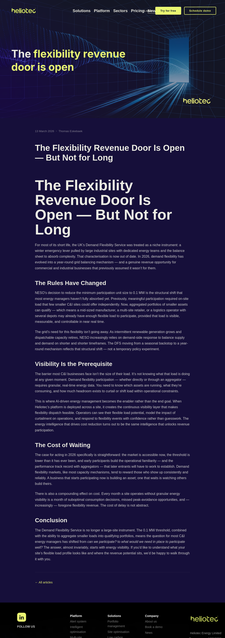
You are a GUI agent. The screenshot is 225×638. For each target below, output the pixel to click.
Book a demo (153, 627)
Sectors (120, 10)
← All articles (44, 582)
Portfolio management (116, 624)
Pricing (137, 10)
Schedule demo (200, 10)
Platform (102, 10)
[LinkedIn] (21, 617)
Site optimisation (118, 632)
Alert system (78, 621)
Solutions (81, 10)
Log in (148, 10)
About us (151, 621)
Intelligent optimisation (78, 629)
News (148, 632)
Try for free (168, 10)
